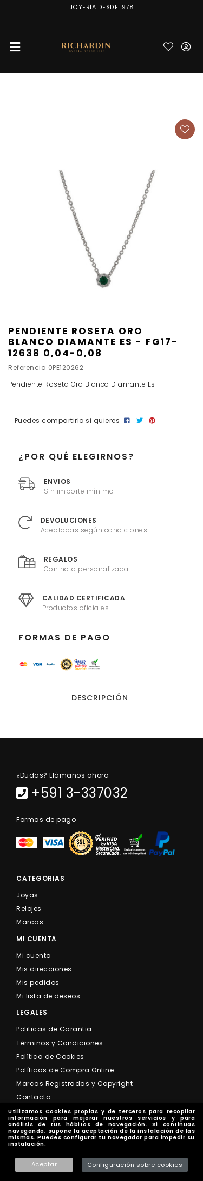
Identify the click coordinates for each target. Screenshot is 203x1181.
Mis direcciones (44, 968)
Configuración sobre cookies (135, 1164)
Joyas (27, 895)
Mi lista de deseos (48, 996)
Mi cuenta (33, 955)
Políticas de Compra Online (65, 1070)
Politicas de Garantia (54, 1029)
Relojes (29, 908)
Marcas (29, 922)
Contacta (33, 1097)
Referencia (27, 367)
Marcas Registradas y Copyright (74, 1083)
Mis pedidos (38, 982)
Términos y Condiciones (59, 1042)
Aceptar (44, 1164)
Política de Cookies (50, 1056)
